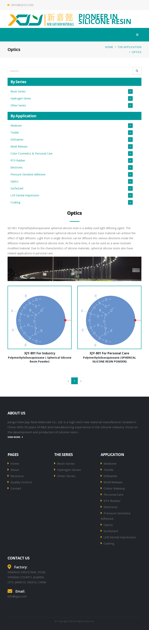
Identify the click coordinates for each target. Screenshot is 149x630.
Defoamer (16, 139)
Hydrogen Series (20, 98)
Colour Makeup (114, 488)
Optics (136, 52)
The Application (129, 47)
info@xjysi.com (20, 5)
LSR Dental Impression (24, 195)
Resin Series (18, 91)
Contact (15, 488)
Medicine (16, 125)
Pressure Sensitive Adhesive (27, 174)
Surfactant (16, 188)
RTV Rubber (17, 160)
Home (109, 47)
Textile (14, 132)
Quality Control (21, 482)
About (14, 470)
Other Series (18, 105)
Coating (15, 202)
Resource (17, 476)
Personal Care (113, 494)
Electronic (16, 167)
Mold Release (19, 146)
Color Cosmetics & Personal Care (31, 153)
